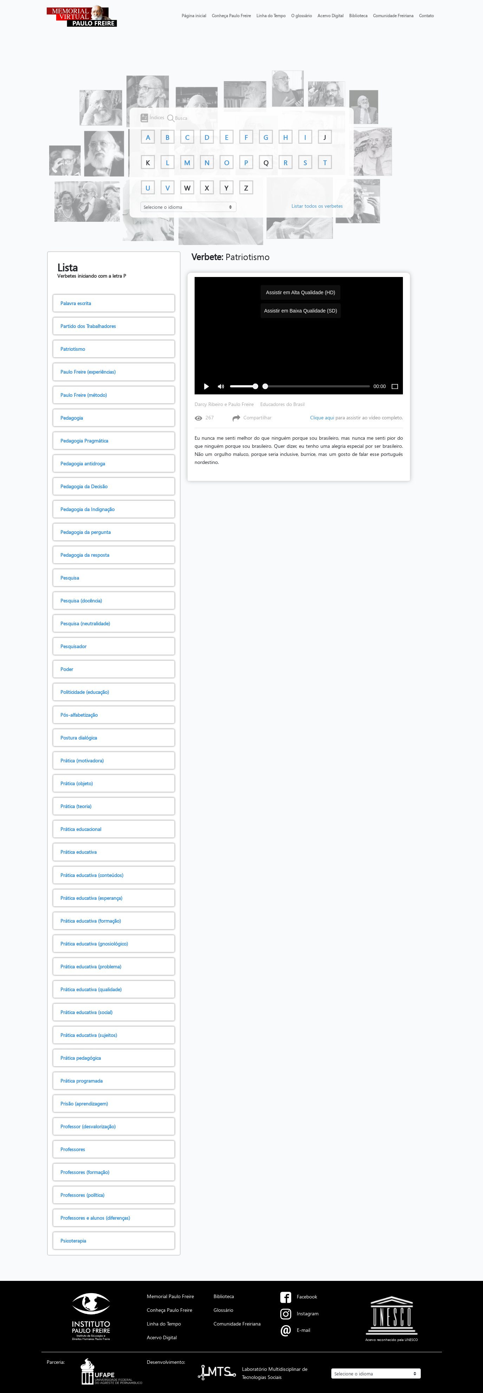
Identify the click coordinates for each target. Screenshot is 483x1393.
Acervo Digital (331, 15)
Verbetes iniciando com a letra (90, 275)
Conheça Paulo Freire (231, 15)
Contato (426, 15)
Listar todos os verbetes (317, 205)
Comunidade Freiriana (393, 15)
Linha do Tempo (271, 15)
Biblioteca (358, 15)
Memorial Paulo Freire (170, 1296)
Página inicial (194, 15)
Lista (67, 267)
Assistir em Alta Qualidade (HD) (300, 292)
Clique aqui (322, 417)
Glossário (223, 1309)
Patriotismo (230, 257)
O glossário (301, 15)
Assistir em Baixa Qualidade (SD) (300, 311)
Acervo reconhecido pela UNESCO (391, 1339)
